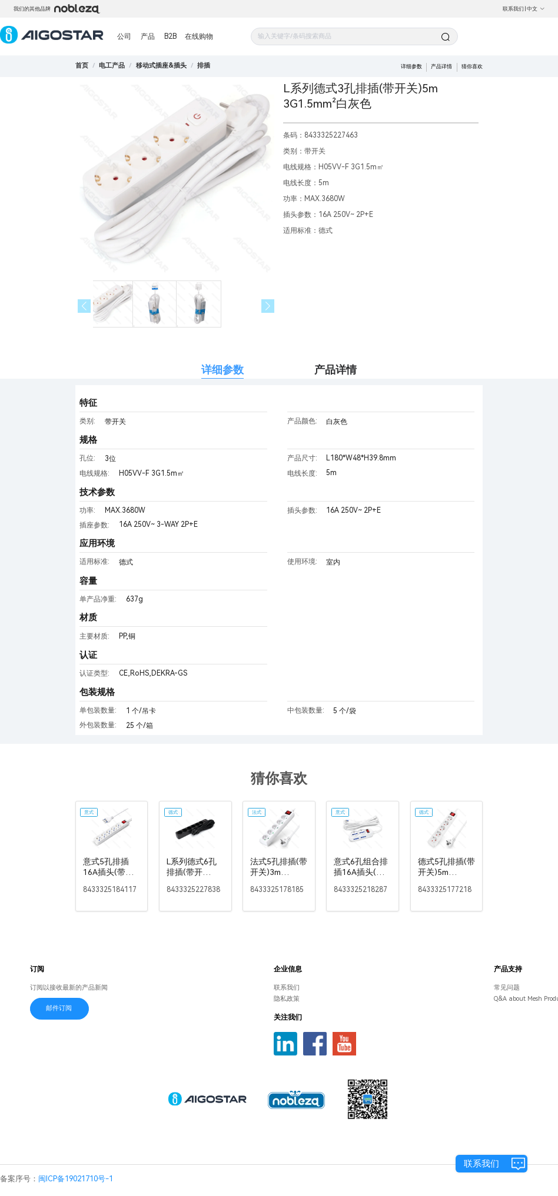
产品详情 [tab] (335, 369)
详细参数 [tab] (222, 369)
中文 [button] (536, 9)
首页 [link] (81, 65)
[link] (112, 65)
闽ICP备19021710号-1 (75, 1178)
